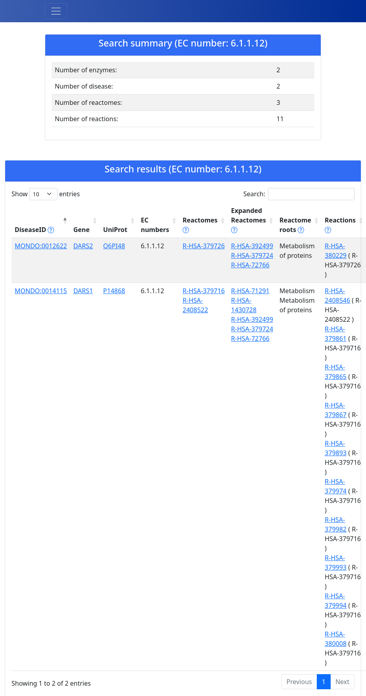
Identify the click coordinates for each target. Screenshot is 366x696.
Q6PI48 (114, 246)
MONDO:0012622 (41, 246)
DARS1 (83, 290)
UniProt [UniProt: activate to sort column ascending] (115, 229)
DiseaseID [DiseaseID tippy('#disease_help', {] (34, 229)
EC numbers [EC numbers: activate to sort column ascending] (155, 225)
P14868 (114, 290)
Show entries (46, 194)
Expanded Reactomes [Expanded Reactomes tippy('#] (248, 220)
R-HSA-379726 (204, 246)
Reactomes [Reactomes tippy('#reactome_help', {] (200, 225)
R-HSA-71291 (250, 290)
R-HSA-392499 (252, 246)
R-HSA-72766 (250, 265)
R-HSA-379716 (204, 290)
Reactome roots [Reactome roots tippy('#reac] (295, 225)
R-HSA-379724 (252, 255)
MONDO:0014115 (41, 290)
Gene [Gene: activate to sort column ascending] (81, 229)
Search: (298, 194)
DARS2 (83, 246)
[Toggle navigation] (56, 11)
